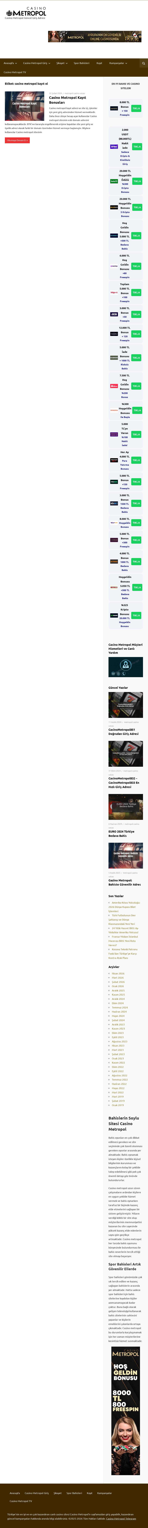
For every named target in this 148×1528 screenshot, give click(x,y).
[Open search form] (144, 63)
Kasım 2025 (118, 994)
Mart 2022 (118, 1092)
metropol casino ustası (75, 93)
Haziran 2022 (119, 1083)
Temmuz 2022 (120, 1079)
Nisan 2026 (118, 973)
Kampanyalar (118, 62)
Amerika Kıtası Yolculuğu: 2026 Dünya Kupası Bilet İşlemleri (124, 907)
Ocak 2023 (118, 1058)
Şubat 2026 (118, 981)
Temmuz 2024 (120, 1007)
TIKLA (136, 108)
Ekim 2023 (118, 1032)
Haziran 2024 (119, 1011)
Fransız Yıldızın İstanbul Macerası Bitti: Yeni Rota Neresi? (123, 941)
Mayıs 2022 (118, 1088)
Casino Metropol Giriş (36, 62)
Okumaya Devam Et (16, 140)
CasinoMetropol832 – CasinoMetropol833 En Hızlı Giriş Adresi (123, 782)
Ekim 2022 (118, 1066)
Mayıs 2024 (118, 1015)
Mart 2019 (118, 1096)
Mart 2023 (118, 1049)
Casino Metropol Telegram (121, 1518)
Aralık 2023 (118, 1024)
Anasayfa (10, 62)
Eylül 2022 (118, 1071)
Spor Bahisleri (81, 62)
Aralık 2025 (118, 990)
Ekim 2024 (118, 1003)
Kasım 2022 (118, 1062)
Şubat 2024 (118, 1020)
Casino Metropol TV (15, 72)
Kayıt (99, 62)
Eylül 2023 (118, 1037)
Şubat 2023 (118, 1054)
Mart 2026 (118, 977)
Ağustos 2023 (119, 1041)
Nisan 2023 (118, 1045)
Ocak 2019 (118, 1105)
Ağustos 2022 (119, 1075)
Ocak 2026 (118, 986)
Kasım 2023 (118, 1028)
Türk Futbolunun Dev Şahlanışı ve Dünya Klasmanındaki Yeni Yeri (122, 919)
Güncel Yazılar (118, 687)
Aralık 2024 (118, 998)
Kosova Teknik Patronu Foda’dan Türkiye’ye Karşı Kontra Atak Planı (123, 953)
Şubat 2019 (118, 1100)
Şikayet (62, 62)
